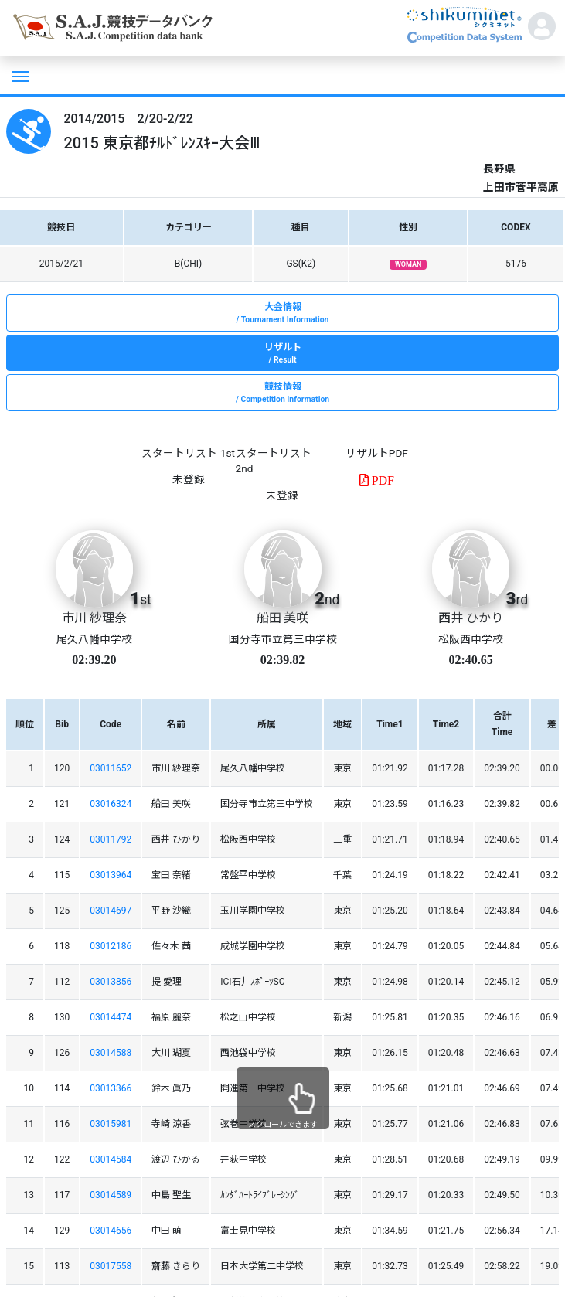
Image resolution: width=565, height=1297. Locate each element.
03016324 (110, 803)
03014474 (110, 1017)
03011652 (110, 768)
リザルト (282, 354)
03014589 (110, 1195)
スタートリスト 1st (187, 453)
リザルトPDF (376, 453)
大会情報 (282, 313)
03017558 (110, 1266)
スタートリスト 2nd (273, 461)
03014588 (110, 1052)
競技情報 (282, 393)
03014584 (110, 1159)
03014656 (110, 1230)
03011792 (110, 839)
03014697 (110, 910)
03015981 (110, 1123)
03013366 (110, 1088)
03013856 (110, 981)
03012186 (110, 946)
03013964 (110, 875)
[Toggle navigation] (19, 75)
